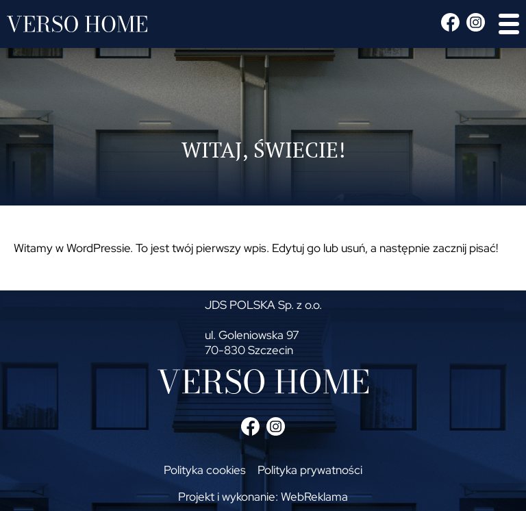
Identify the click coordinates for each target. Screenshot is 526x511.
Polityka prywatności (310, 469)
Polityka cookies (205, 469)
